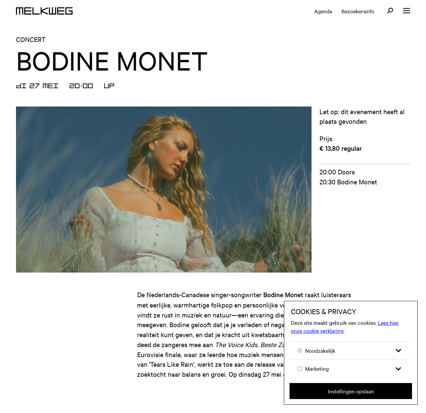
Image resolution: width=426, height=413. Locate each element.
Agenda (323, 11)
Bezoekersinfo (357, 11)
